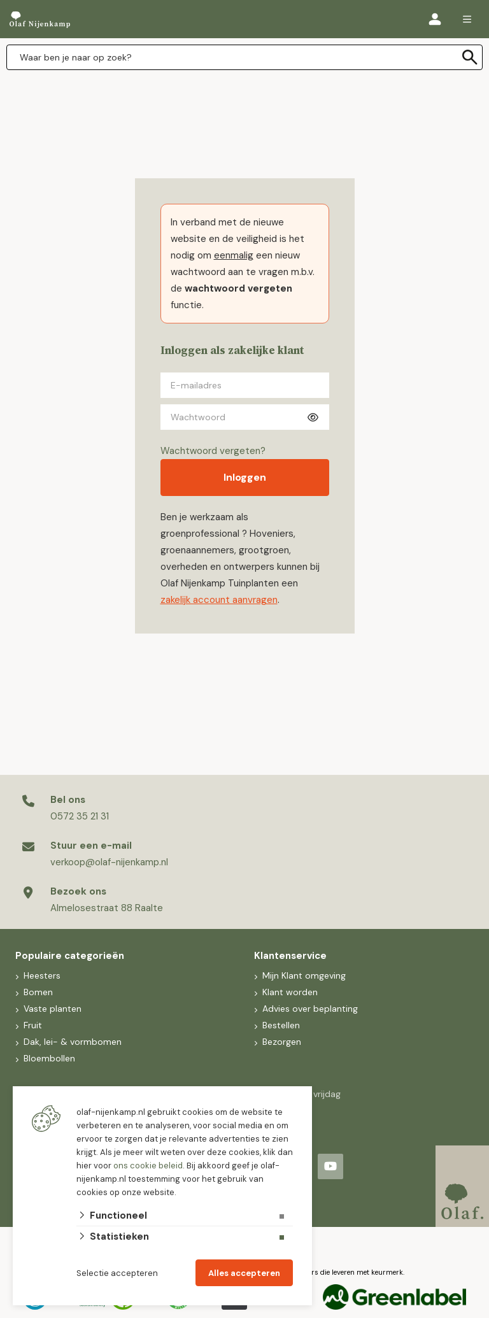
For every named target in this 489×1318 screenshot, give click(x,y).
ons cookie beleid (148, 1165)
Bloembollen (48, 1058)
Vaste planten (51, 1008)
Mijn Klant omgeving (303, 975)
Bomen (37, 992)
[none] (470, 57)
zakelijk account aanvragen (219, 599)
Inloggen (244, 477)
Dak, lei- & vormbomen (71, 1041)
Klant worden (289, 992)
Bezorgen (280, 1041)
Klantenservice (290, 955)
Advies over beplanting (309, 1008)
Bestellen (280, 1025)
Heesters (40, 975)
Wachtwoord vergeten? (213, 450)
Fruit (31, 1025)
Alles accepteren (244, 1273)
